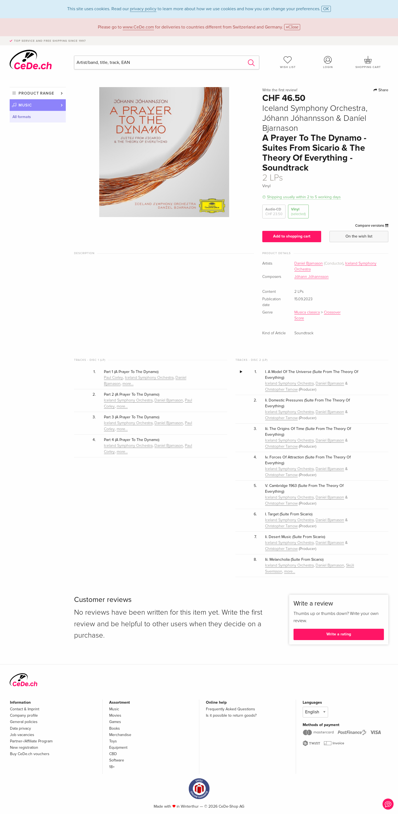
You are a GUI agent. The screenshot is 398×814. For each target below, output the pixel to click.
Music (25, 105)
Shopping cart (368, 62)
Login (328, 62)
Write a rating (338, 634)
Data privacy (20, 728)
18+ (112, 767)
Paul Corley (113, 378)
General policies (24, 721)
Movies (115, 715)
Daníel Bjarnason (308, 263)
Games (115, 721)
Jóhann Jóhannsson (311, 277)
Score (299, 318)
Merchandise (120, 734)
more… (127, 384)
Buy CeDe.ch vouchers (29, 754)
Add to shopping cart (291, 236)
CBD (113, 754)
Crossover (332, 312)
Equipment (118, 747)
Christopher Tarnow (281, 390)
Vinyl (298, 211)
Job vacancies (22, 734)
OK (326, 9)
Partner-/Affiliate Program (31, 741)
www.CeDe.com (138, 27)
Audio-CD (273, 211)
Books (114, 728)
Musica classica (307, 312)
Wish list (288, 62)
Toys (113, 741)
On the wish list (358, 236)
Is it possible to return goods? (231, 715)
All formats (21, 116)
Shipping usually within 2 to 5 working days (304, 197)
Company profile (24, 715)
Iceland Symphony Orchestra (149, 378)
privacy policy (143, 9)
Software (116, 760)
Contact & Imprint (24, 709)
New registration (24, 747)
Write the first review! (279, 90)
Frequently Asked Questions (230, 709)
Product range (36, 93)
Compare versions (371, 225)
